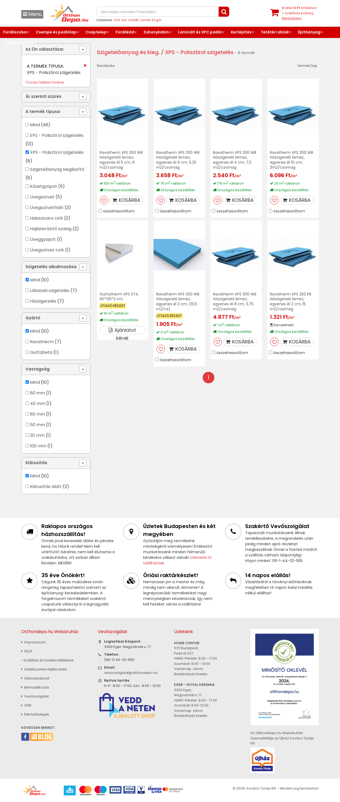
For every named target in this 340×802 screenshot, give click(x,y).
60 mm (37, 414)
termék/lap (307, 65)
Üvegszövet (42, 197)
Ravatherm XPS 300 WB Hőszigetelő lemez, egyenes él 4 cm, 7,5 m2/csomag (234, 160)
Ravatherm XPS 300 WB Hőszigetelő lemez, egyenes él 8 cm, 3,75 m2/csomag (234, 301)
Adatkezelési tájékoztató (44, 669)
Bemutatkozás (35, 687)
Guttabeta (41, 352)
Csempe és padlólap (56, 32)
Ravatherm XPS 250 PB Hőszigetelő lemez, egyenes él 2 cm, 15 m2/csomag (290, 301)
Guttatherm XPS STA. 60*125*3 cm (119, 296)
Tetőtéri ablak (275, 32)
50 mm (37, 425)
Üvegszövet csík (47, 250)
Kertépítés (241, 32)
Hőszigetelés (43, 301)
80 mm (37, 393)
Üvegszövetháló (46, 207)
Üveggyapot (43, 239)
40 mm (37, 403)
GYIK (26, 705)
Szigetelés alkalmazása (51, 266)
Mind (35, 125)
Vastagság (38, 369)
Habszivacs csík (46, 218)
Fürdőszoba (15, 32)
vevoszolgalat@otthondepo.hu (131, 672)
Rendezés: (106, 65)
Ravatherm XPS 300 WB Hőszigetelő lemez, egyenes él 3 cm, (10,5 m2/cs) (177, 301)
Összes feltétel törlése (45, 82)
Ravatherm (42, 342)
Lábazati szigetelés (49, 290)
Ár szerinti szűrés (43, 96)
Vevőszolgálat (35, 696)
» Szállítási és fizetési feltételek (47, 660)
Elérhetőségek (35, 714)
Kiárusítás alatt (46, 486)
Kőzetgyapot (43, 186)
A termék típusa (43, 111)
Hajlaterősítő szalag (50, 229)
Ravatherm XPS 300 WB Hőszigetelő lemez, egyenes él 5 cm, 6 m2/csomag (121, 160)
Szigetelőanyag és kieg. (128, 52)
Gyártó (33, 318)
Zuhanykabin (156, 32)
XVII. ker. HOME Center (132, 20)
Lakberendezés (18, 42)
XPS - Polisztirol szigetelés (57, 152)
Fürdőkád (125, 32)
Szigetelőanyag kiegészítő (57, 169)
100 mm (38, 446)
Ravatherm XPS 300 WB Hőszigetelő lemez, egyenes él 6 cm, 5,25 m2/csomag (177, 160)
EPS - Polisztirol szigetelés (56, 135)
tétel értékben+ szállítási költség (299, 13)
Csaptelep (96, 32)
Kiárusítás (36, 462)
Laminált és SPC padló (200, 32)
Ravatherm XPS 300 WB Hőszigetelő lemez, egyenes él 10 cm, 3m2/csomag (291, 160)
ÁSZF (26, 651)
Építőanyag (309, 32)
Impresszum (33, 642)
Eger (158, 20)
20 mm (37, 435)
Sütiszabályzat (35, 678)
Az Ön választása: (45, 49)
